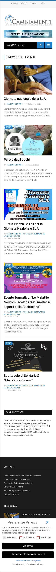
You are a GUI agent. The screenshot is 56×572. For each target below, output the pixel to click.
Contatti (33, 4)
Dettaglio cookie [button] (18, 564)
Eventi (8, 67)
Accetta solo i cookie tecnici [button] (28, 553)
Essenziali (9, 537)
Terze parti (44, 537)
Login (42, 4)
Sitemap (14, 4)
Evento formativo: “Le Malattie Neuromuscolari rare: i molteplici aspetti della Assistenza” (28, 302)
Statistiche (26, 537)
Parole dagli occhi (17, 159)
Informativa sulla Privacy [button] (34, 564)
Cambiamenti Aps (14, 104)
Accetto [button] (28, 545)
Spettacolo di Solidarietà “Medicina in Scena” (22, 378)
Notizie (24, 4)
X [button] (47, 522)
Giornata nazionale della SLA (25, 99)
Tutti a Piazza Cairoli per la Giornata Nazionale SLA (23, 226)
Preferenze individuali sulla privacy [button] (28, 560)
